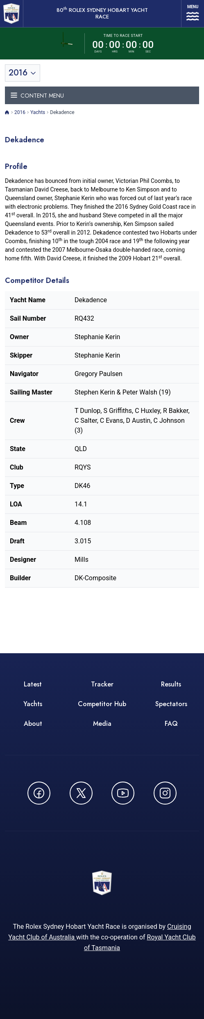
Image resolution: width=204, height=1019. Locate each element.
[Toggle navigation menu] (102, 95)
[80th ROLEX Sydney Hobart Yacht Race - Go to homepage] (11, 13)
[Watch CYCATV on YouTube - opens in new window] (122, 793)
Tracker (102, 684)
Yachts (37, 112)
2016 (19, 112)
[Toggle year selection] (22, 73)
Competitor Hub (102, 704)
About (33, 723)
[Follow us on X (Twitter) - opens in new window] (81, 793)
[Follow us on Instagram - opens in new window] (165, 793)
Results (171, 684)
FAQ (171, 723)
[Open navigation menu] (192, 13)
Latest (33, 684)
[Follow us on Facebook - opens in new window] (38, 793)
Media (102, 723)
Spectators (171, 704)
